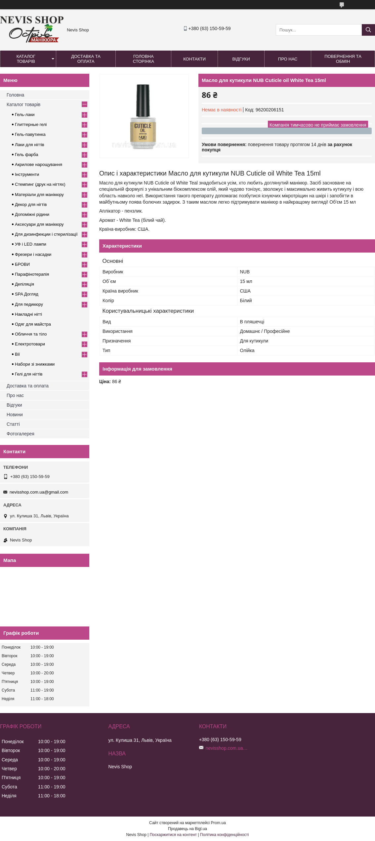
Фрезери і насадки (33, 254)
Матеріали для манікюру (39, 194)
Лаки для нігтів (29, 144)
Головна (15, 95)
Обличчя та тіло (31, 334)
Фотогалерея (20, 433)
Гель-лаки (24, 114)
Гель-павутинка (30, 134)
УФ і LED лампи (30, 244)
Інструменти (27, 174)
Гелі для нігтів (28, 374)
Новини (15, 414)
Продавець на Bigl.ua (187, 828)
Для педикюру (29, 304)
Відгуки (241, 59)
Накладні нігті (28, 314)
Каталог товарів (26, 59)
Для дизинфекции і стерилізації (46, 234)
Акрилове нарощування (38, 164)
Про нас (288, 59)
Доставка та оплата (86, 59)
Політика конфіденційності (224, 834)
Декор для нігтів (31, 204)
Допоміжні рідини (32, 214)
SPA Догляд (26, 294)
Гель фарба (26, 154)
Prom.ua (218, 823)
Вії (17, 354)
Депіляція (24, 284)
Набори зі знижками (35, 364)
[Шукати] (368, 30)
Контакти (194, 59)
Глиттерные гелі (31, 124)
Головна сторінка (143, 59)
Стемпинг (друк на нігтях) (40, 184)
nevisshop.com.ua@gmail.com (39, 492)
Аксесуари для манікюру (39, 224)
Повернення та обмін (342, 59)
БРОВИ (22, 264)
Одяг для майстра (33, 324)
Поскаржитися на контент (173, 834)
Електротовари (30, 343)
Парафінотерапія (32, 274)
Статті (13, 424)
